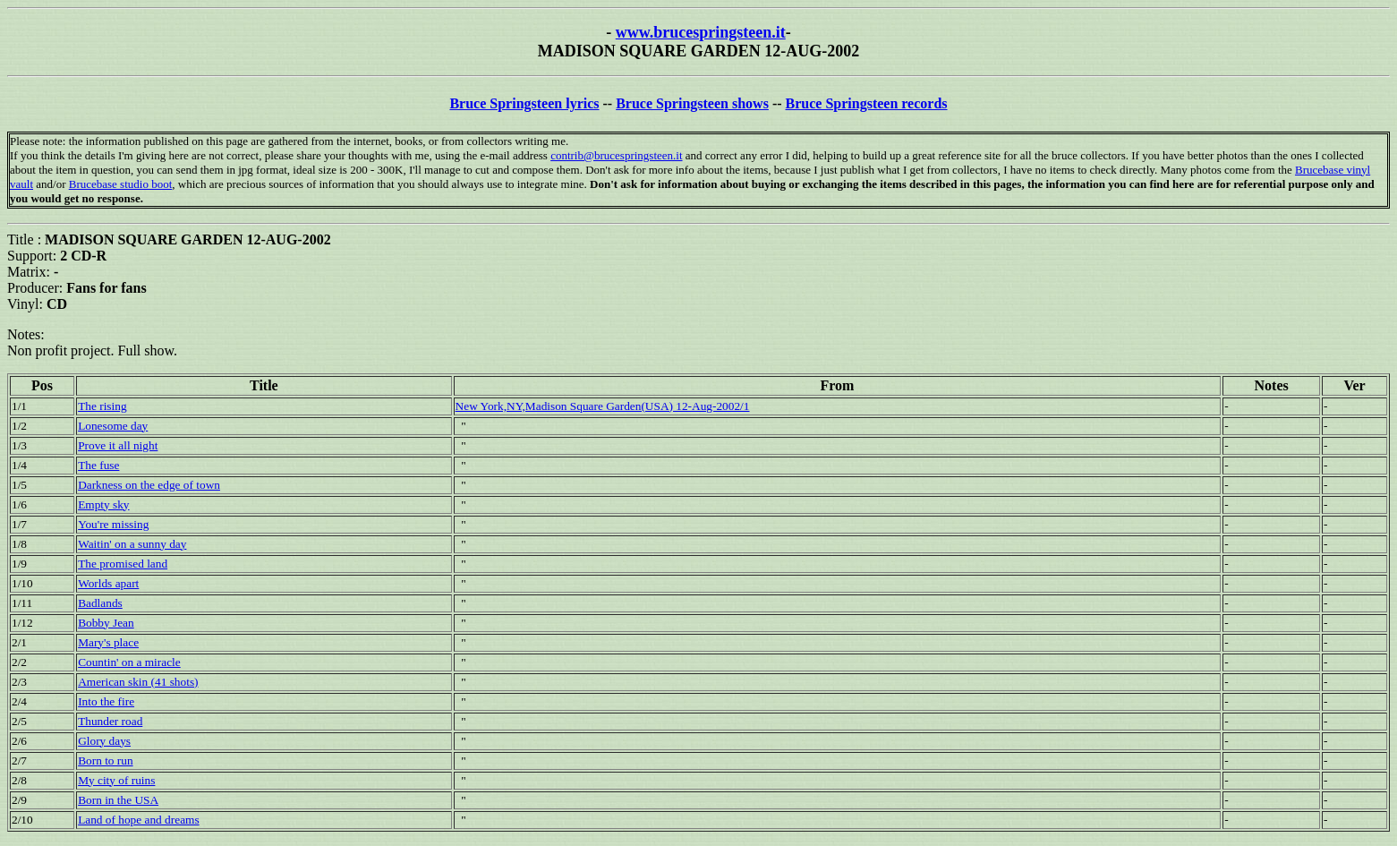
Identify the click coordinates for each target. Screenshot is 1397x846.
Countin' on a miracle (129, 662)
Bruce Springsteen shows (692, 103)
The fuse (98, 465)
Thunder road (110, 721)
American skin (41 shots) (138, 681)
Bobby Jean (106, 622)
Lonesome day (113, 425)
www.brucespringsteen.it (701, 32)
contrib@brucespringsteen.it (616, 155)
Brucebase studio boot (121, 184)
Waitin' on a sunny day (132, 544)
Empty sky (103, 504)
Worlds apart (108, 583)
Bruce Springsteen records (867, 103)
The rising (102, 406)
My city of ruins (116, 780)
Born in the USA (118, 800)
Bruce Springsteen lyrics (524, 103)
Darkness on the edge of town (149, 484)
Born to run (105, 760)
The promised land (122, 563)
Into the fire (106, 701)
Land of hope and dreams (138, 819)
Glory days (104, 741)
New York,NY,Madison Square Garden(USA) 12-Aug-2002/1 (603, 406)
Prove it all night (118, 445)
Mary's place (108, 642)
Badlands (100, 603)
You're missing (113, 524)
